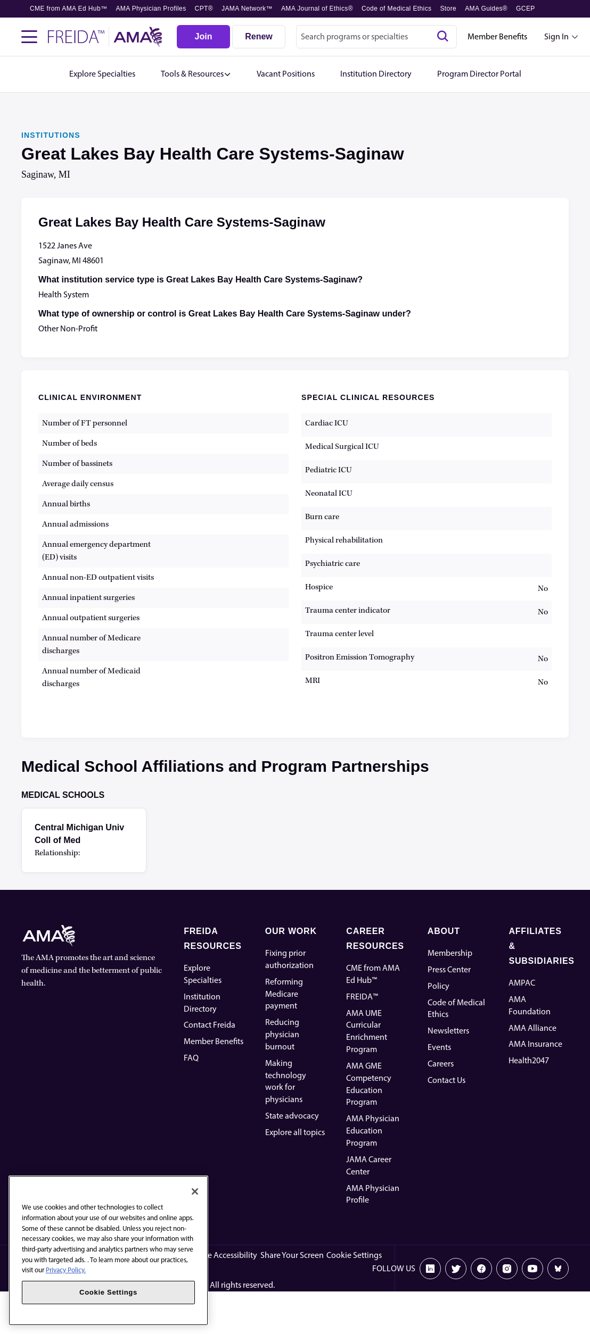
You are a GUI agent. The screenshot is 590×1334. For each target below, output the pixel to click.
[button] (196, 74)
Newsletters (448, 1030)
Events (439, 1047)
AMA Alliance (532, 1028)
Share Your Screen (292, 1255)
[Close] (195, 1191)
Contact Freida (209, 1025)
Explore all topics (295, 1132)
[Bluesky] (558, 1268)
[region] (108, 1250)
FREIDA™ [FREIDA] (362, 996)
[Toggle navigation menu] (29, 36)
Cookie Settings (354, 1255)
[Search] (442, 36)
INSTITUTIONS (50, 135)
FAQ (191, 1058)
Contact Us (446, 1080)
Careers (441, 1063)
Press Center (449, 969)
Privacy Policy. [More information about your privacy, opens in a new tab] (66, 1270)
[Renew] (258, 36)
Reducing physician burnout (282, 1034)
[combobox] (376, 37)
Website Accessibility (220, 1255)
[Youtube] (532, 1268)
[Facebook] (481, 1268)
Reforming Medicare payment (284, 994)
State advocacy (292, 1116)
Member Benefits (497, 36)
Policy (438, 986)
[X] (455, 1268)
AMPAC (522, 983)
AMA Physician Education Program (372, 1130)
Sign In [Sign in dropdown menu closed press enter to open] (556, 36)
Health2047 (529, 1060)
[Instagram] (507, 1268)
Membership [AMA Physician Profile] (450, 953)
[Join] (203, 36)
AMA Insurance (535, 1044)
